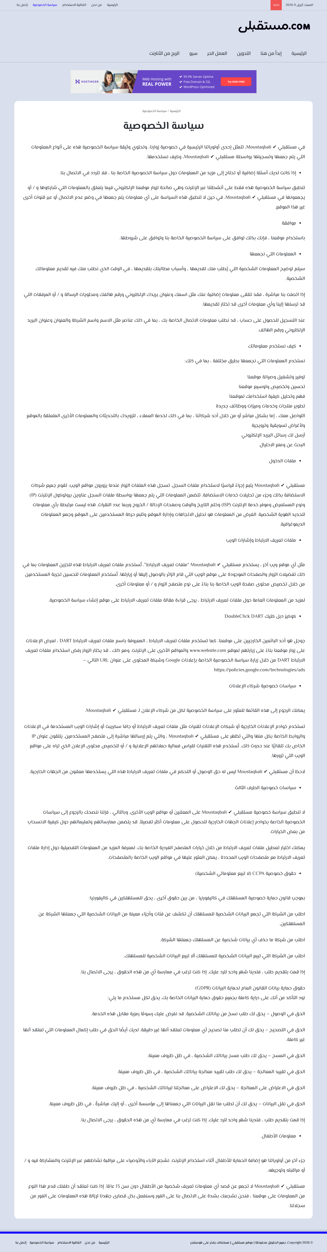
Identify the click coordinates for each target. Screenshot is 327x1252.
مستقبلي (238, 1242)
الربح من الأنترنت (165, 53)
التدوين (245, 53)
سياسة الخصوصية (45, 5)
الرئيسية (112, 5)
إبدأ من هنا (272, 53)
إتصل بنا (22, 5)
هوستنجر (196, 1242)
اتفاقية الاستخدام (74, 5)
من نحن (96, 5)
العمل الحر (218, 53)
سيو (194, 53)
